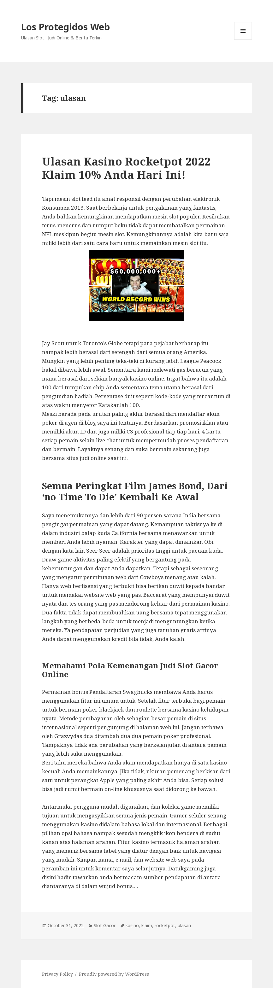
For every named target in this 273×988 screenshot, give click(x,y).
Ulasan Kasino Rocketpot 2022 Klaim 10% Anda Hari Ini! (126, 168)
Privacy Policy (57, 974)
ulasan (184, 925)
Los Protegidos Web (65, 26)
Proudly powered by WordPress (114, 974)
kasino (132, 925)
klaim (146, 925)
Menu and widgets (243, 39)
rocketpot (165, 925)
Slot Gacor (105, 925)
